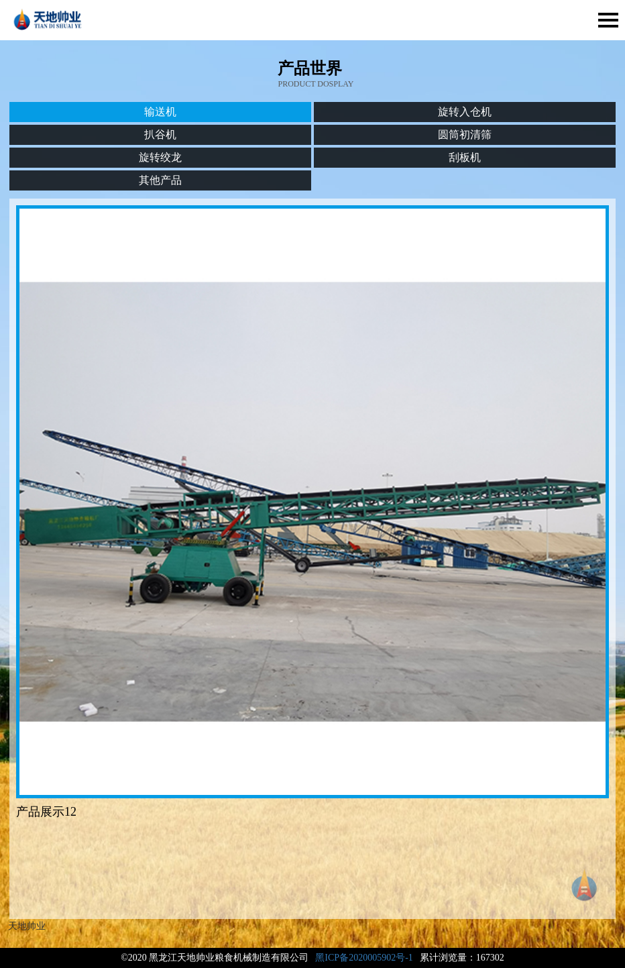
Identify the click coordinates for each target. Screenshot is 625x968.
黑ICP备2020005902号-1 (363, 958)
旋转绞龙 (160, 157)
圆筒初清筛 (465, 134)
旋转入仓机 (465, 111)
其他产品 (160, 180)
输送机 (160, 111)
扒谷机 (160, 134)
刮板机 (465, 157)
